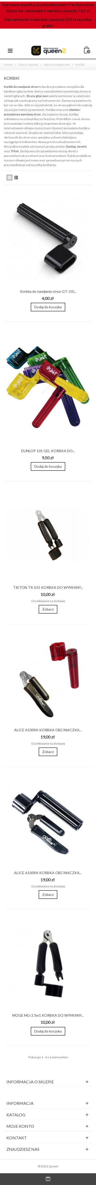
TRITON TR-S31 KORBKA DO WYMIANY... (48, 587)
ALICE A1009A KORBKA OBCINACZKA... (48, 730)
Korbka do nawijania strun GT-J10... (48, 291)
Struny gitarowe (37, 96)
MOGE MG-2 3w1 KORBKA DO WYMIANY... (48, 1015)
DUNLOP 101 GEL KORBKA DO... (48, 451)
